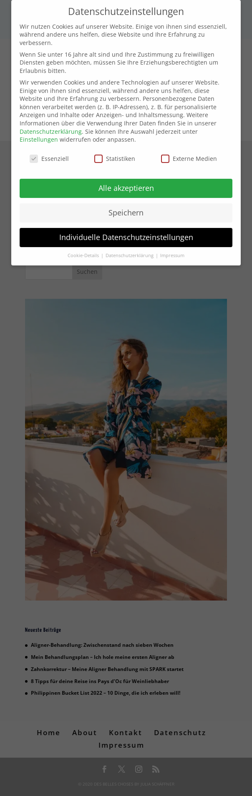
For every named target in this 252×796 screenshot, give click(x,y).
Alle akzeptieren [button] (126, 183)
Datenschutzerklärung (51, 126)
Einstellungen (39, 134)
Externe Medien (189, 153)
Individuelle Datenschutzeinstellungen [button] (126, 232)
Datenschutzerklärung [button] (130, 250)
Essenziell (49, 153)
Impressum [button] (172, 250)
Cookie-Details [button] (84, 250)
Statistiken (114, 153)
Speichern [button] (126, 207)
